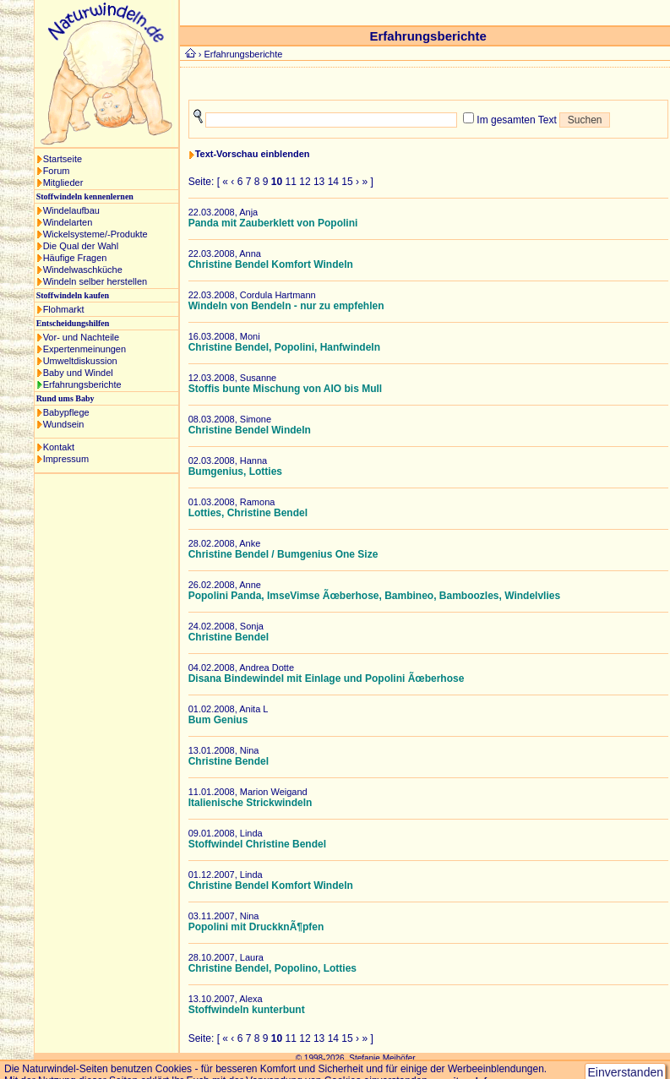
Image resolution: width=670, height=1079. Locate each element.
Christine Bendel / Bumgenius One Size (283, 554)
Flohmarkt (63, 309)
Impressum (66, 459)
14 (333, 182)
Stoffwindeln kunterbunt (246, 1010)
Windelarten (68, 222)
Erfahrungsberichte (82, 384)
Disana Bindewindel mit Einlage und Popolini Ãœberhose (326, 678)
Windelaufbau (71, 210)
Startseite (62, 159)
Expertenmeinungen (84, 349)
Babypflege (66, 412)
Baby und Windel (78, 373)
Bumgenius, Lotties (235, 471)
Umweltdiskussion (80, 361)
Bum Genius (218, 720)
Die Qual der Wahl (80, 246)
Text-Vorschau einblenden (252, 154)
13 (318, 182)
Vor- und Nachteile (81, 337)
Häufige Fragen (75, 258)
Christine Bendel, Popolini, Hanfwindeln (284, 347)
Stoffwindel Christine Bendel (257, 844)
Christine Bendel (228, 637)
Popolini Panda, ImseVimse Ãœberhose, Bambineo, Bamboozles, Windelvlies (374, 596)
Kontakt (58, 447)
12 (304, 182)
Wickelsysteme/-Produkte (95, 234)
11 (291, 182)
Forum (56, 171)
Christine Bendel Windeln (249, 430)
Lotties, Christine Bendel (248, 513)
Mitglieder (63, 182)
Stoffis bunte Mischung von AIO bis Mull (285, 389)
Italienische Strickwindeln (250, 803)
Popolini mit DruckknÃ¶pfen (256, 927)
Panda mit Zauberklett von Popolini (273, 223)
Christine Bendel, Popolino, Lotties (272, 968)
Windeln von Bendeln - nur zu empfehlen (286, 306)
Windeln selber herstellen (95, 281)
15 (346, 182)
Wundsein (63, 424)
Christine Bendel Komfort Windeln (270, 264)
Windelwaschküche (83, 269)
